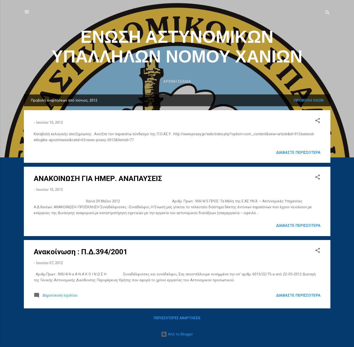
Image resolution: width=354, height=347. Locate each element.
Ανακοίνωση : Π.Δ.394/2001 (81, 251)
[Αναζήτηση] (327, 13)
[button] (318, 121)
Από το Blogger (177, 334)
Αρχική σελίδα (177, 81)
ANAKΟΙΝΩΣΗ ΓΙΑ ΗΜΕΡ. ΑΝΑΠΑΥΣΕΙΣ (98, 178)
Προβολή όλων (309, 100)
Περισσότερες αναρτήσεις (177, 318)
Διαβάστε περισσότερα (298, 152)
